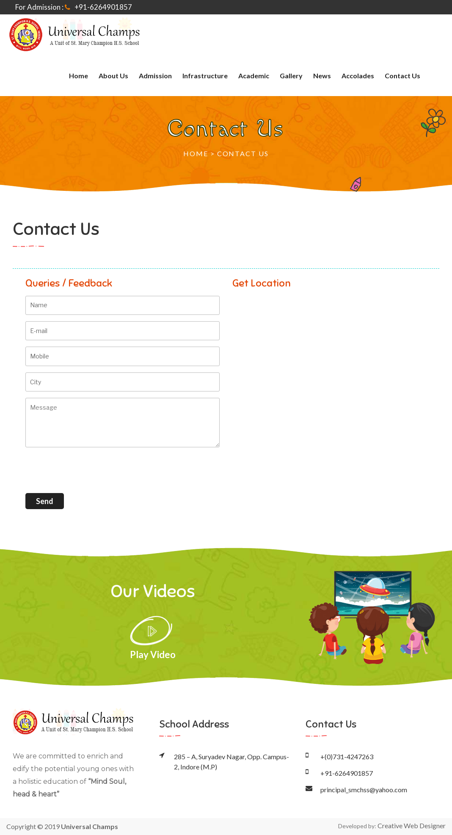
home (78, 76)
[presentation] (89, 470)
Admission (155, 76)
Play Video (153, 638)
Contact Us (402, 76)
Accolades (358, 76)
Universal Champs (89, 826)
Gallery (291, 76)
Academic (253, 76)
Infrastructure (205, 76)
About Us (113, 76)
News (322, 76)
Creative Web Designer (412, 825)
